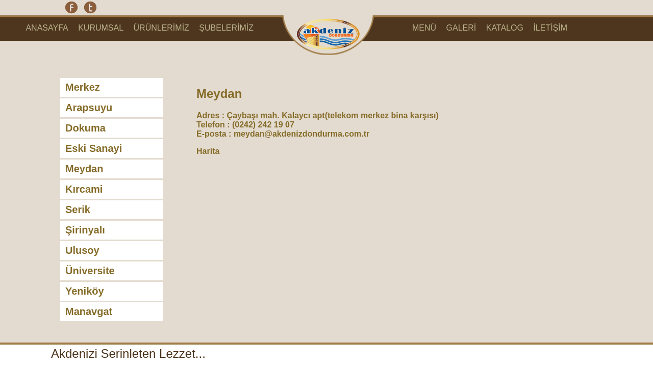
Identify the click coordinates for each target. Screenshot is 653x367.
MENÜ (424, 27)
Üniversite (90, 270)
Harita (207, 151)
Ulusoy (82, 250)
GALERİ (461, 27)
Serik (77, 209)
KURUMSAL (100, 27)
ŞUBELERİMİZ (226, 27)
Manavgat (88, 311)
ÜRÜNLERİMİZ (161, 27)
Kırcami (84, 189)
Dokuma (85, 128)
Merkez (82, 87)
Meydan (84, 168)
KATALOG (504, 27)
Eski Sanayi (93, 148)
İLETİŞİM (550, 27)
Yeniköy (84, 291)
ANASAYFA (47, 27)
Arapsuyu (88, 107)
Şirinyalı (85, 229)
